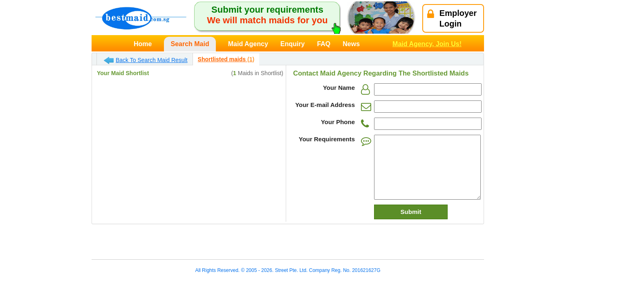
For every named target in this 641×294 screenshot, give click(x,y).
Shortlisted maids (226, 59)
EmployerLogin (452, 18)
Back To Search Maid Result (146, 60)
